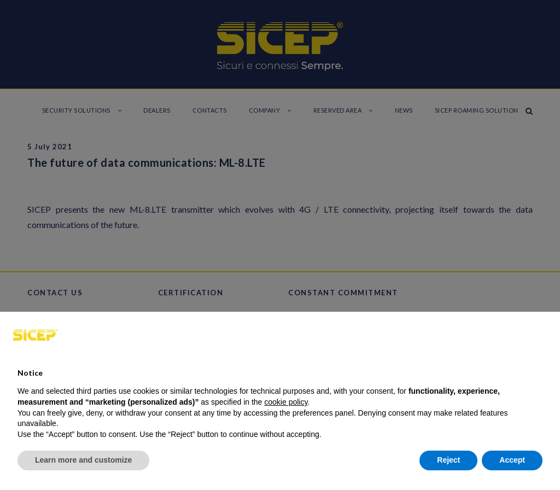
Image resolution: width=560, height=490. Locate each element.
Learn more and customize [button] (83, 460)
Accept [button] (512, 460)
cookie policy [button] (285, 402)
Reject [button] (448, 460)
